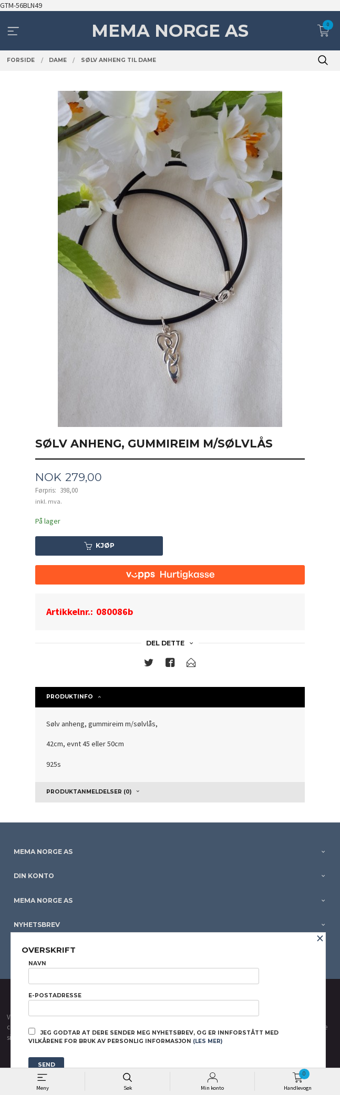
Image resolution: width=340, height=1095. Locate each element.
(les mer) (207, 1041)
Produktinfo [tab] (69, 696)
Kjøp (99, 545)
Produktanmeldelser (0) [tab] (88, 791)
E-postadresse (143, 1004)
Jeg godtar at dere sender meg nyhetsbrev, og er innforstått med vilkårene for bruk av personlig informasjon (153, 1036)
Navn (143, 972)
